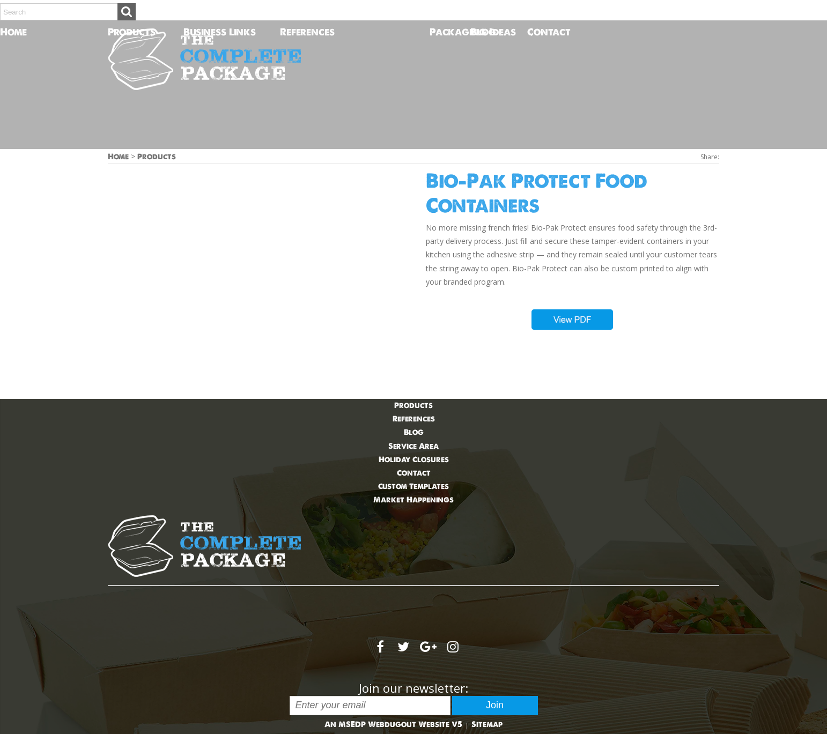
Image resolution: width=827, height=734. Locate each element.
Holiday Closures (414, 459)
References (307, 32)
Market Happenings (413, 500)
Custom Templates (413, 486)
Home (6, 32)
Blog (483, 32)
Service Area (413, 446)
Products (132, 32)
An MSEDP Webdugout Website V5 (393, 724)
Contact (533, 32)
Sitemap (487, 724)
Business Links (219, 32)
